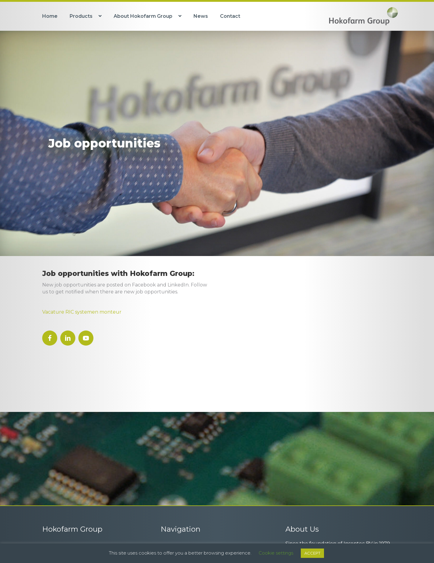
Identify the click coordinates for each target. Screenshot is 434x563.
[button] (49, 338)
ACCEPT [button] (312, 553)
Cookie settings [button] (276, 553)
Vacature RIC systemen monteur (81, 312)
